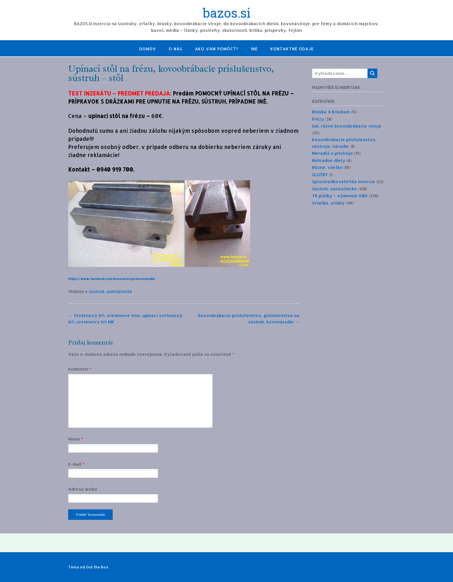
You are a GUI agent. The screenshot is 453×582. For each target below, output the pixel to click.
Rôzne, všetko (327, 167)
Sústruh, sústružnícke (110, 291)
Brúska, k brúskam (331, 112)
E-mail (76, 464)
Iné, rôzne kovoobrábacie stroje (346, 126)
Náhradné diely (328, 160)
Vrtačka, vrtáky (328, 203)
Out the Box (97, 567)
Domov (147, 48)
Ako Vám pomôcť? (216, 48)
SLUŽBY (320, 174)
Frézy (318, 119)
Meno (75, 439)
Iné (254, 48)
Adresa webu (82, 489)
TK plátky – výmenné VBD (339, 195)
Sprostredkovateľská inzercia (343, 181)
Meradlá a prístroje (332, 153)
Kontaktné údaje (292, 48)
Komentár (80, 369)
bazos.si (226, 13)
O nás (175, 48)
